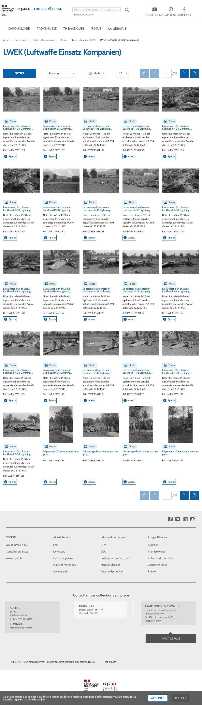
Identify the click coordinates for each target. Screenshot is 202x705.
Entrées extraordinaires (43, 39)
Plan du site (110, 662)
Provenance (21, 39)
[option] (61, 73)
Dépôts (63, 39)
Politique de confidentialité (116, 558)
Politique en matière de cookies (27, 700)
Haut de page (171, 638)
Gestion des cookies (112, 571)
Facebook (170, 519)
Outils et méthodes (64, 565)
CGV (103, 545)
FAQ (55, 545)
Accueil (6, 39)
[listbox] (61, 73)
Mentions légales (110, 565)
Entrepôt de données (160, 558)
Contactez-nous (157, 565)
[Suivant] (184, 73)
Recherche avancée (83, 14)
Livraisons (59, 551)
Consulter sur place (17, 551)
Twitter (177, 519)
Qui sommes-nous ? (17, 545)
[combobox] (96, 9)
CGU (103, 551)
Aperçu (10, 156)
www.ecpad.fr (14, 558)
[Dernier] (194, 73)
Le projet (153, 545)
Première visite (156, 551)
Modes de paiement (65, 558)
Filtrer (19, 73)
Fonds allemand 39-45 (83, 39)
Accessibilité (60, 571)
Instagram (192, 519)
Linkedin (185, 519)
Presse (152, 571)
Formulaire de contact (21, 627)
